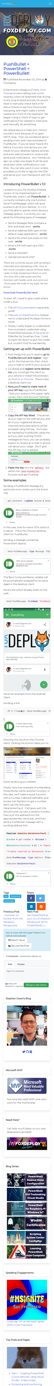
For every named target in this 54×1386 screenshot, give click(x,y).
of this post (39, 333)
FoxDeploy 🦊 (8, 3)
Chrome (28, 379)
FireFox (16, 379)
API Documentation (24, 307)
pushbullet (9, 901)
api (6, 896)
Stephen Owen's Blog (18, 998)
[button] (50, 3)
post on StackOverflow (26, 315)
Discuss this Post (18, 945)
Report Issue (16, 940)
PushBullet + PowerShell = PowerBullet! (16, 69)
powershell (15, 896)
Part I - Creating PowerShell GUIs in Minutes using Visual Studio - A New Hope (28, 1377)
